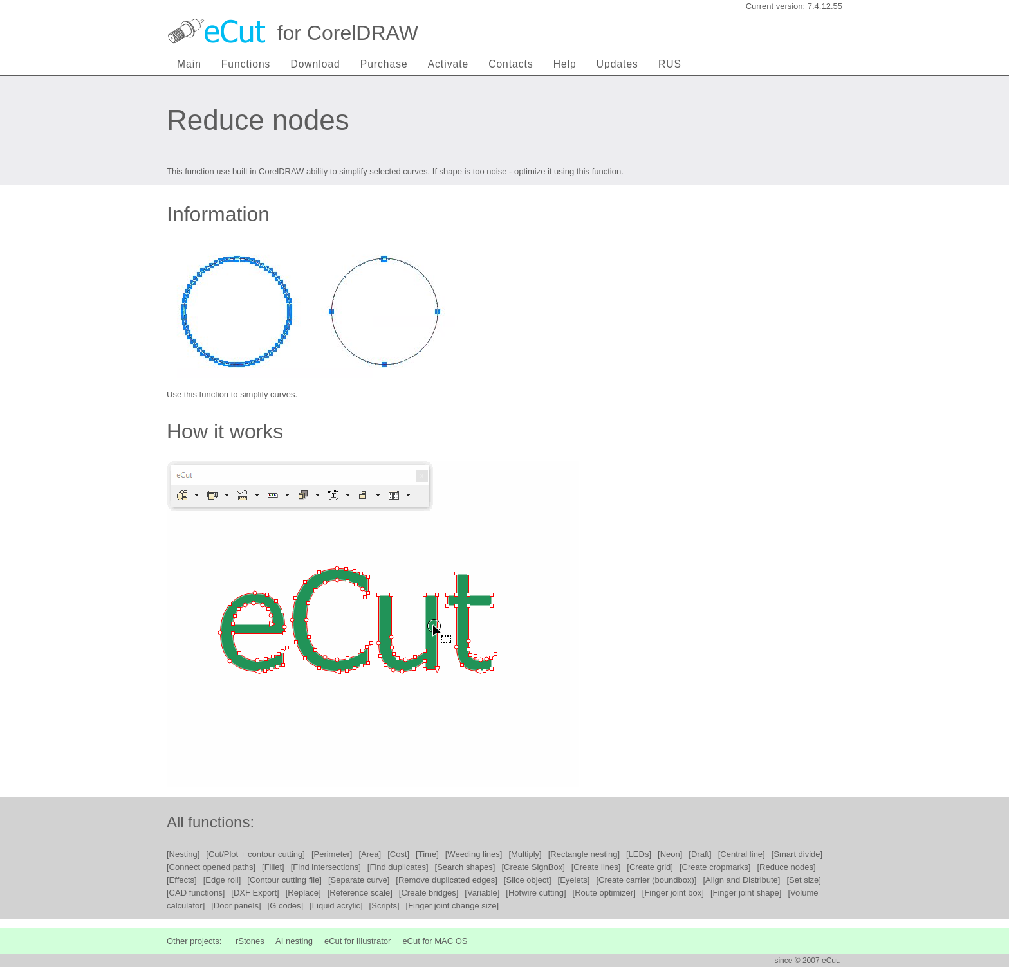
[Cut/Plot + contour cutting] (255, 854)
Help (565, 64)
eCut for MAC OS (434, 941)
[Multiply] (524, 854)
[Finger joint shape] (746, 893)
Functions (246, 64)
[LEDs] (638, 854)
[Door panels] (236, 905)
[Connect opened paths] (211, 867)
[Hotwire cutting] (536, 893)
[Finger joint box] (673, 893)
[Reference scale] (360, 893)
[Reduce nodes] (786, 867)
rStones (250, 941)
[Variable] (482, 893)
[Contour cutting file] (284, 880)
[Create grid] (650, 867)
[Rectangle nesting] (584, 854)
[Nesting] (183, 854)
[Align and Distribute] (741, 880)
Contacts (510, 64)
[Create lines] (596, 867)
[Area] (369, 854)
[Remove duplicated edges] (446, 880)
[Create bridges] (429, 893)
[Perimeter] (332, 854)
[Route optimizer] (604, 893)
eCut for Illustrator (357, 941)
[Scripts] (384, 905)
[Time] (427, 854)
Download (315, 64)
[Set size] (803, 880)
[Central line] (741, 854)
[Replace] (303, 893)
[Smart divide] (797, 854)
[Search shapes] (465, 867)
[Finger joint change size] (452, 905)
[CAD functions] (196, 893)
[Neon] (670, 854)
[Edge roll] (222, 880)
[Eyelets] (574, 880)
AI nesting (294, 941)
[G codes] (286, 905)
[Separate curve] (358, 880)
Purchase (384, 64)
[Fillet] (273, 867)
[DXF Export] (255, 893)
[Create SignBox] (532, 867)
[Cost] (398, 854)
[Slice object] (527, 880)
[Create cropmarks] (715, 867)
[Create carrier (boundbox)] (646, 880)
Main (189, 64)
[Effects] (182, 880)
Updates (617, 64)
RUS (669, 64)
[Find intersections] (326, 867)
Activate (448, 64)
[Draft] (700, 854)
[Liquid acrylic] (336, 905)
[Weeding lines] (474, 854)
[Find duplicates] (398, 867)
